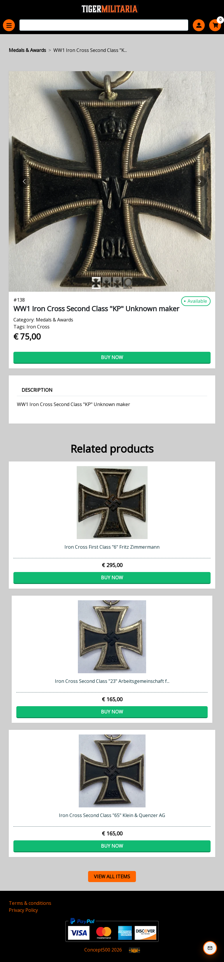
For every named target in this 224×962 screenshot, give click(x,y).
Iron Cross (38, 326)
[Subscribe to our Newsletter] (210, 948)
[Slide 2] (117, 283)
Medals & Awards (27, 50)
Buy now (112, 357)
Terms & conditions (30, 903)
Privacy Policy (23, 910)
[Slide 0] (96, 283)
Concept (97, 950)
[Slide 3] (127, 283)
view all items (112, 876)
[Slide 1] (106, 283)
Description (37, 390)
